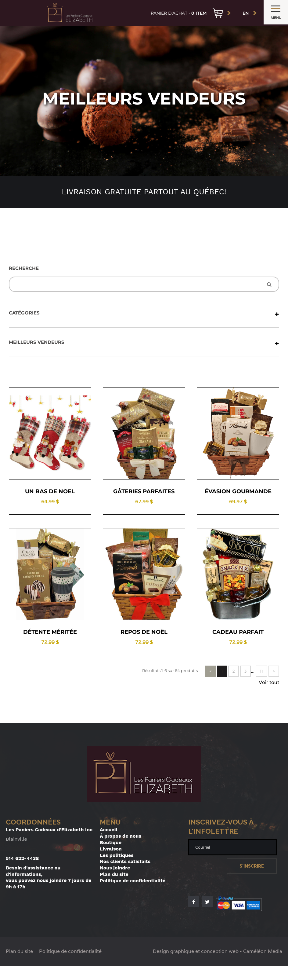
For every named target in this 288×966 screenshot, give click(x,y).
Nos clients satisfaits (125, 861)
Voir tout (269, 682)
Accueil (108, 829)
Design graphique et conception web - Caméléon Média (217, 951)
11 (261, 671)
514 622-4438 (22, 858)
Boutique (110, 842)
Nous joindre (115, 868)
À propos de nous (120, 836)
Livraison (111, 849)
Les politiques (117, 855)
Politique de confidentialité (132, 880)
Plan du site (114, 874)
